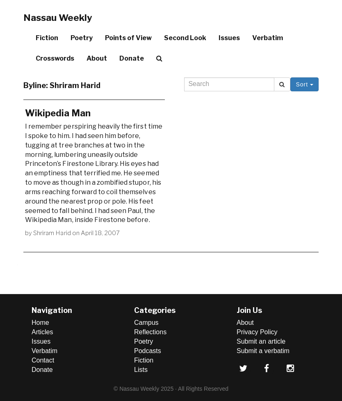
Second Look (185, 38)
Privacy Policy (257, 332)
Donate (131, 58)
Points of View (128, 38)
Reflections (150, 332)
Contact (43, 360)
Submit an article (261, 341)
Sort (304, 84)
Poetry (82, 38)
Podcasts (147, 350)
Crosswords (55, 58)
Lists (141, 369)
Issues (229, 38)
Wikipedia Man (58, 113)
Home (40, 322)
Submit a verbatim (263, 350)
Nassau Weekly (57, 17)
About (97, 58)
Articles (42, 332)
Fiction (47, 38)
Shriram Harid (52, 233)
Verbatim (267, 38)
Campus (146, 322)
